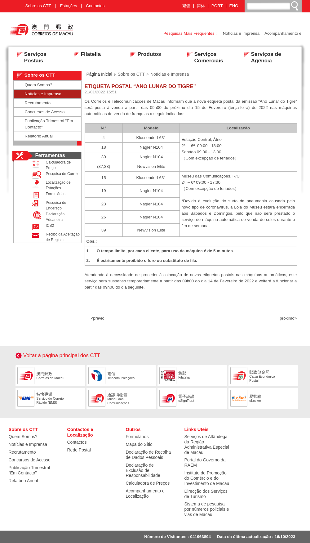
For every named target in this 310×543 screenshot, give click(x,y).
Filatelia (85, 55)
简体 (201, 6)
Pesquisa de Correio (54, 175)
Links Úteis (196, 429)
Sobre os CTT (38, 5)
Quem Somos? (38, 85)
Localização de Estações (50, 185)
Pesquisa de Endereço (47, 205)
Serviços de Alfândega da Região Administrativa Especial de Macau (206, 444)
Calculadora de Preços (50, 164)
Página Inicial (99, 74)
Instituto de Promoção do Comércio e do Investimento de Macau (206, 478)
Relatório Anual (39, 136)
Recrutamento (38, 103)
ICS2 (41, 227)
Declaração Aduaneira (47, 216)
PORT (217, 6)
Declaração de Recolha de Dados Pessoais (148, 455)
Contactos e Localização (80, 432)
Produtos (144, 55)
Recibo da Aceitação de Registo (54, 236)
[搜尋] (273, 5)
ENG (233, 6)
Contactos (95, 5)
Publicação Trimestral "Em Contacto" (49, 124)
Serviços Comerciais (203, 55)
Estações (68, 5)
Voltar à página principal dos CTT (61, 355)
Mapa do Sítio (139, 444)
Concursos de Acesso (45, 112)
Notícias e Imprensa (241, 33)
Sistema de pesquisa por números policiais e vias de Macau (206, 509)
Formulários (47, 195)
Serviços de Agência (260, 55)
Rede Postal (79, 449)
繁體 (186, 6)
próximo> (288, 318)
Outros (133, 429)
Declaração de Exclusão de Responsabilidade (143, 470)
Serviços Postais (29, 55)
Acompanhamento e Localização (145, 493)
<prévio (97, 318)
